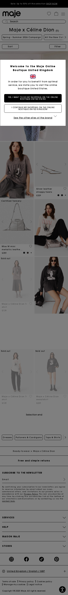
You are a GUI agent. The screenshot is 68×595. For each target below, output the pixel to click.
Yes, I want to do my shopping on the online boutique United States (34, 98)
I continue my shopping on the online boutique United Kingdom (34, 108)
